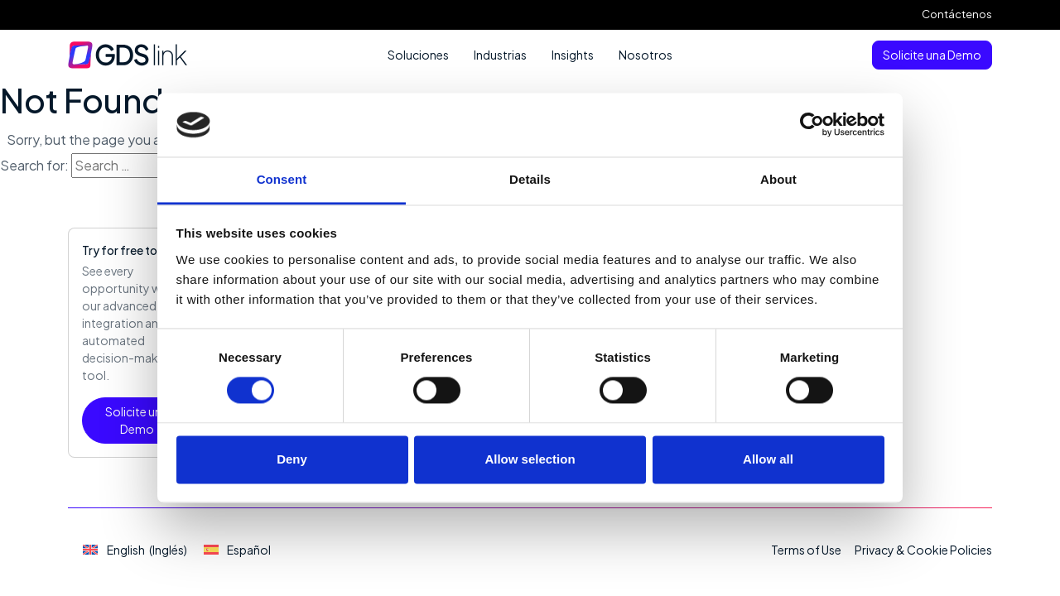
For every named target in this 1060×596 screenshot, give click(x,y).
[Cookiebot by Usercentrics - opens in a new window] (812, 125)
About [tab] (778, 179)
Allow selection (529, 459)
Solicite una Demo (932, 54)
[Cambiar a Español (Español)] (237, 550)
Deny (292, 459)
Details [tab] (530, 179)
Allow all (768, 459)
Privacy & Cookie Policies (923, 549)
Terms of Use (806, 549)
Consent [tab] (282, 179)
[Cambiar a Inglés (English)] (135, 550)
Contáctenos (957, 14)
